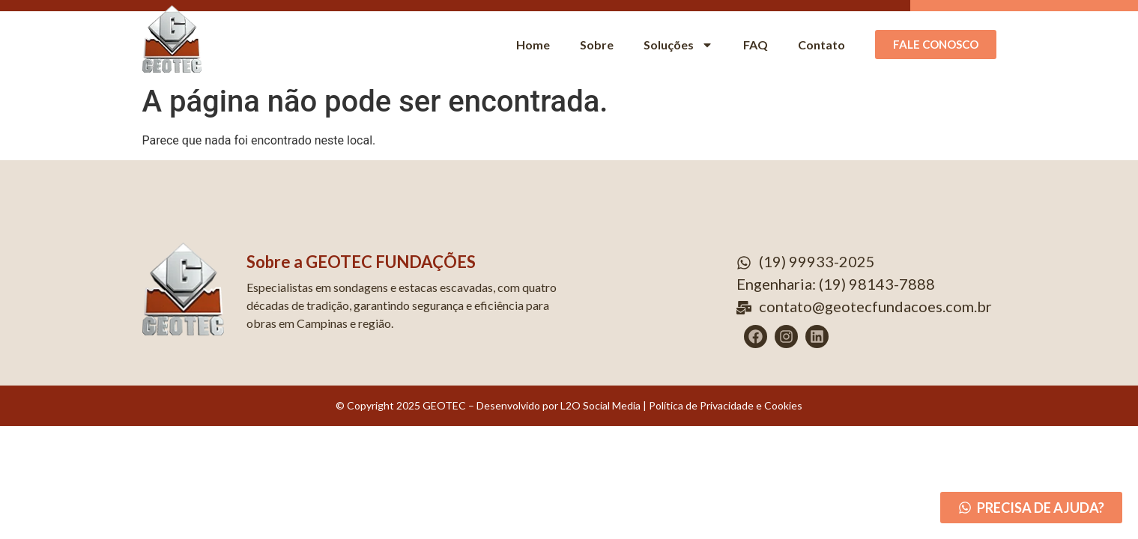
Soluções (678, 44)
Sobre (597, 44)
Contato (821, 44)
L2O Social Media (599, 405)
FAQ (755, 44)
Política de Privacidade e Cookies (725, 405)
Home (533, 44)
